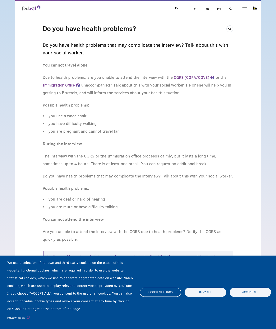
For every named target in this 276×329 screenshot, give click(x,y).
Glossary (216, 9)
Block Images (190, 9)
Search (230, 9)
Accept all (250, 292)
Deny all (205, 292)
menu (244, 8)
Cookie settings (160, 292)
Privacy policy (16, 318)
